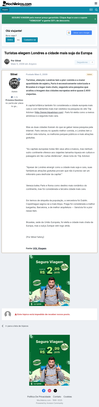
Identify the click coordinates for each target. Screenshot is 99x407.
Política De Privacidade (39, 396)
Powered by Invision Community (49, 403)
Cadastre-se (30, 40)
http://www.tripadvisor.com (49, 112)
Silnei (13, 74)
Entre (10, 40)
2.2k (14, 97)
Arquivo (33, 64)
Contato (57, 396)
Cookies (68, 396)
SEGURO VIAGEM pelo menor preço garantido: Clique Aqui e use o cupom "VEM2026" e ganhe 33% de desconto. (49, 19)
